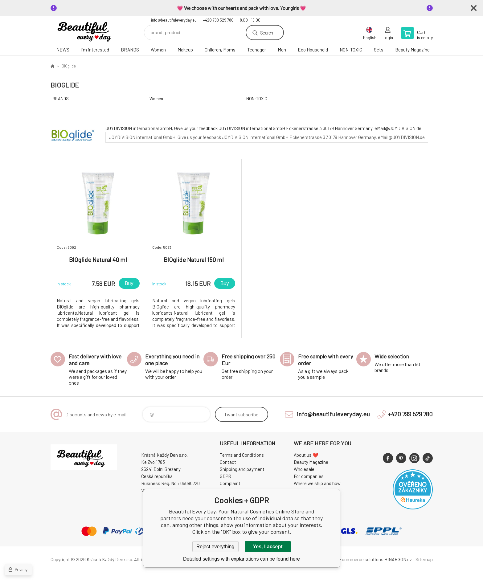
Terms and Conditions (242, 455)
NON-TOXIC (351, 49)
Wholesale (304, 469)
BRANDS (130, 49)
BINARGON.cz (398, 559)
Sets (378, 49)
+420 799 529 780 (218, 20)
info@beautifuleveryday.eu (174, 20)
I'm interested (95, 49)
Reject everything (215, 546)
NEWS (62, 49)
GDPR (225, 476)
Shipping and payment (242, 469)
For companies (309, 476)
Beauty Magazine (412, 49)
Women (158, 49)
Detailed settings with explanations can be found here (241, 559)
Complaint (230, 483)
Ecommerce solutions (361, 559)
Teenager (256, 49)
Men (282, 49)
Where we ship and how (317, 483)
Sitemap (424, 559)
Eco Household (313, 49)
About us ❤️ (306, 455)
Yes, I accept (267, 546)
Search (266, 32)
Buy (129, 283)
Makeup (185, 49)
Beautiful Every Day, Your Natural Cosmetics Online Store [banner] (88, 30)
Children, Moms (220, 49)
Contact (228, 462)
